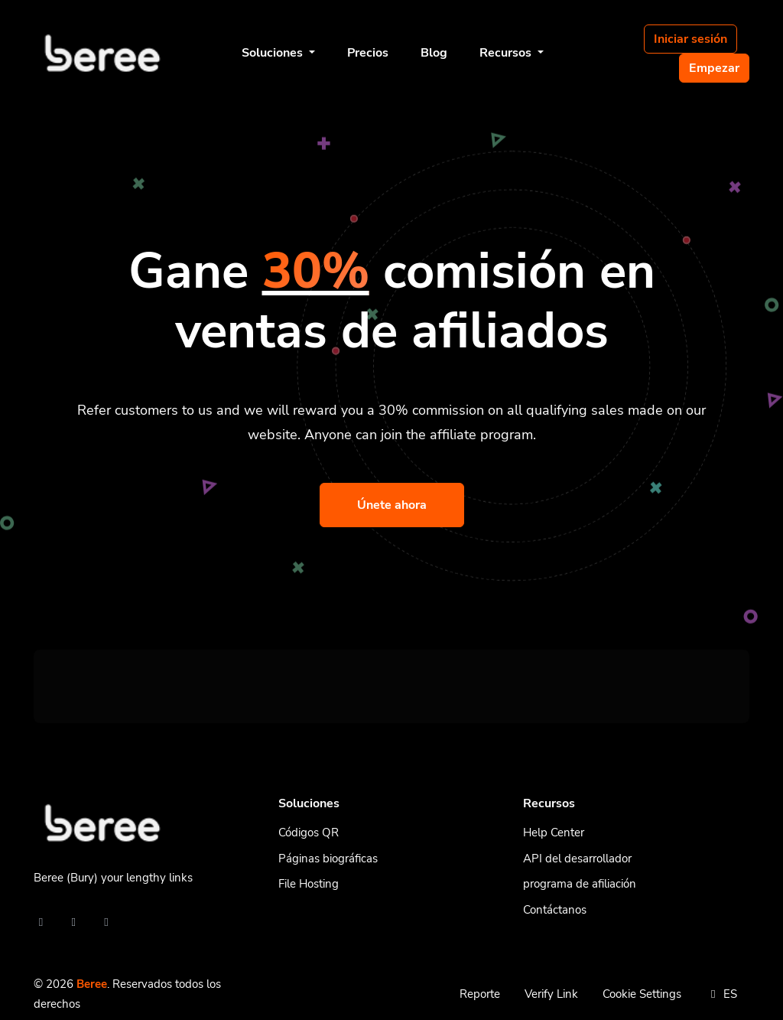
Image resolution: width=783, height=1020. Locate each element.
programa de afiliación (579, 883)
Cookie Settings (642, 994)
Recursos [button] (506, 52)
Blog (434, 52)
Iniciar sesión (690, 39)
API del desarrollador (577, 858)
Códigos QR (308, 832)
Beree (91, 984)
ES (721, 994)
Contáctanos (554, 909)
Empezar (714, 68)
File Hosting (308, 883)
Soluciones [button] (274, 52)
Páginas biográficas (328, 858)
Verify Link (551, 994)
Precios (367, 52)
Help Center (553, 832)
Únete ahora (392, 505)
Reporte (480, 994)
